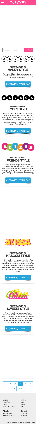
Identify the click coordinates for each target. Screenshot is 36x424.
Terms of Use (14, 422)
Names (23, 400)
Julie (22, 406)
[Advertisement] (18, 26)
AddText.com (7, 413)
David (23, 404)
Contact (24, 411)
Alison (23, 402)
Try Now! (29, 50)
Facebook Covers (9, 406)
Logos (5, 400)
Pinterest (24, 415)
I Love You (6, 402)
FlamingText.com (8, 415)
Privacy (8, 422)
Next (20, 389)
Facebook (24, 413)
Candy (5, 404)
